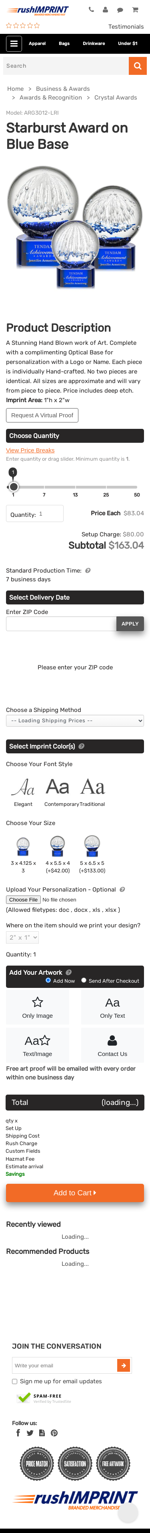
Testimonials (126, 26)
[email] (65, 1365)
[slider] (14, 487)
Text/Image (37, 1044)
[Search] (66, 66)
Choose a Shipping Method (43, 710)
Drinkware (94, 43)
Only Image (37, 1006)
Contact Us (112, 1044)
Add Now (61, 981)
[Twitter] (30, 1433)
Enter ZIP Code (27, 612)
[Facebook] (18, 1433)
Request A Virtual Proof (42, 415)
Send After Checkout (110, 981)
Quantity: (23, 514)
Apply (130, 624)
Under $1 (127, 43)
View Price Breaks (30, 450)
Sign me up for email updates (61, 1381)
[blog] (42, 1433)
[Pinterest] (54, 1433)
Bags (64, 43)
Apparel (37, 43)
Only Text (112, 1006)
